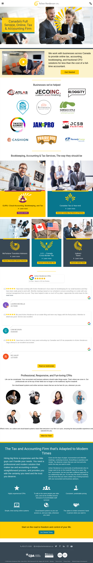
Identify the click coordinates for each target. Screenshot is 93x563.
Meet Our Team (46, 436)
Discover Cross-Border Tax (46, 262)
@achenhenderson (56, 546)
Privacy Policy (67, 561)
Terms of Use (58, 561)
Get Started (70, 72)
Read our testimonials (46, 366)
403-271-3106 (27, 546)
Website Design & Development (79, 561)
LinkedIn (64, 546)
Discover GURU (23, 213)
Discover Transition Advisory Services (14, 260)
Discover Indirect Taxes (78, 262)
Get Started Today (46, 532)
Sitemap (52, 561)
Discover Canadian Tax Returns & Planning (70, 213)
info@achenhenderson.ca (44, 546)
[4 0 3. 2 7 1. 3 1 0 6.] (90, 3)
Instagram (68, 546)
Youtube (72, 546)
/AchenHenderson (60, 546)
